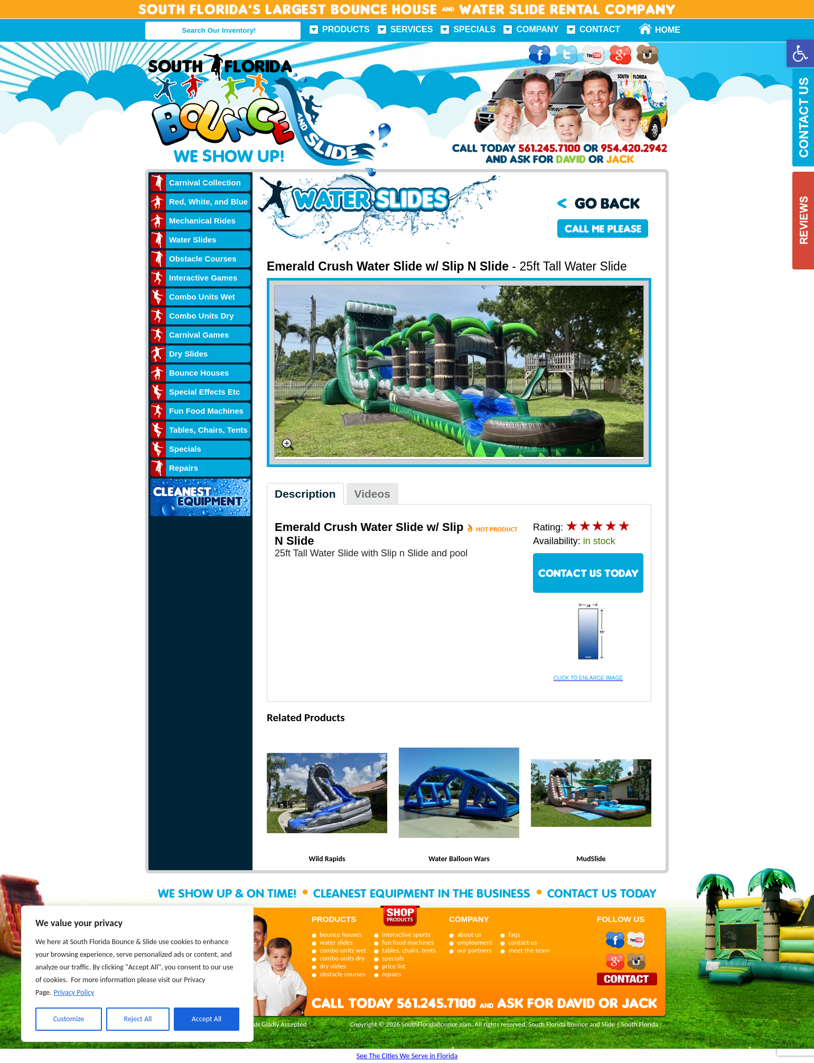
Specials (474, 29)
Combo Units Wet (202, 296)
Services (411, 29)
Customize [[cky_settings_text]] (69, 1018)
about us (469, 934)
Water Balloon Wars (459, 858)
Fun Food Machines (206, 410)
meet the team (528, 950)
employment (474, 942)
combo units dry (342, 958)
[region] (137, 974)
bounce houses (340, 934)
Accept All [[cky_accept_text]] (207, 1018)
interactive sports (406, 934)
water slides (336, 942)
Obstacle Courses (203, 258)
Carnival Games (199, 334)
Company (537, 29)
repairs (391, 974)
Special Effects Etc (204, 391)
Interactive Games (203, 277)
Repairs (183, 467)
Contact (599, 29)
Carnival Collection (205, 182)
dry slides (333, 966)
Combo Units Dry (201, 315)
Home (662, 29)
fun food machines (408, 942)
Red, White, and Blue (208, 201)
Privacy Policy (74, 992)
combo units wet (343, 950)
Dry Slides (188, 353)
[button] (800, 53)
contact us (522, 942)
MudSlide (590, 858)
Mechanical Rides (202, 220)
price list (394, 966)
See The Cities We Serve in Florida (407, 1055)
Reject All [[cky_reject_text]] (138, 1018)
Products (346, 29)
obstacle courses (343, 974)
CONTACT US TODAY (588, 573)
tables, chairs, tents (409, 950)
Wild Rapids (326, 858)
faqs (514, 934)
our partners (474, 950)
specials (393, 958)
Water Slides (192, 239)
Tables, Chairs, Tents (208, 429)
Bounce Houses (199, 372)
